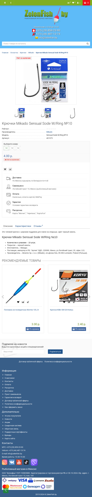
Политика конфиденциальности (58, 362)
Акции (6, 422)
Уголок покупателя (11, 416)
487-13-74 (48, 33)
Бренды (6, 435)
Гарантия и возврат (12, 397)
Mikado (31, 53)
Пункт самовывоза (11, 394)
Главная (5, 53)
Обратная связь (10, 429)
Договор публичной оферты (31, 362)
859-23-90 (48, 30)
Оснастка (14, 53)
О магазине (8, 378)
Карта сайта (8, 438)
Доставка (7, 391)
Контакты (7, 381)
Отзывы (38, 226)
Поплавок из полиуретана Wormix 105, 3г (21, 310)
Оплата (6, 384)
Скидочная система (11, 426)
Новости (7, 419)
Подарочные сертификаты (14, 432)
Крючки (23, 53)
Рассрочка (8, 388)
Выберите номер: (11, 144)
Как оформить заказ (12, 407)
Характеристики (23, 226)
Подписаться (55, 352)
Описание (8, 226)
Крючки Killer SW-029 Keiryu (61, 310)
